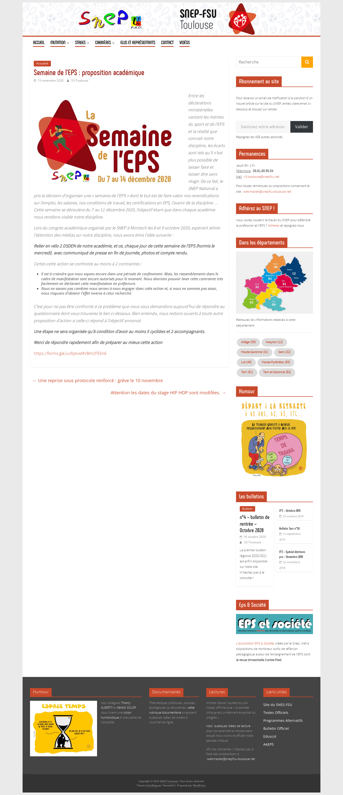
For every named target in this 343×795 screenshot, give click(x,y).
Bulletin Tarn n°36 (289, 528)
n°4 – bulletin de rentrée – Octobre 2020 (255, 524)
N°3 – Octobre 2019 (290, 511)
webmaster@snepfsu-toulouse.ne (266, 191)
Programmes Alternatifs (283, 720)
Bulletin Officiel (276, 728)
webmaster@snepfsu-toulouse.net (231, 759)
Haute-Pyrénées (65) (276, 362)
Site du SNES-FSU (277, 704)
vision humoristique (116, 715)
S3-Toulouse (79, 80)
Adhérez (273, 225)
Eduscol (269, 736)
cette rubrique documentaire (172, 710)
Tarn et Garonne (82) (277, 372)
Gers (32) (284, 352)
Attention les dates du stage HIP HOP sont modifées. (168, 393)
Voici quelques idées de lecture (228, 726)
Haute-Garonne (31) (254, 352)
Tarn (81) (247, 372)
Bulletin (247, 509)
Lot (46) (246, 362)
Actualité (42, 63)
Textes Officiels (275, 712)
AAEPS (268, 744)
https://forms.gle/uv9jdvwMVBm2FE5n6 (70, 354)
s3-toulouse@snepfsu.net (261, 177)
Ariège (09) (248, 342)
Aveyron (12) (274, 342)
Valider (301, 126)
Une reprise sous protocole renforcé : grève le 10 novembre (98, 380)
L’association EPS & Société (255, 643)
